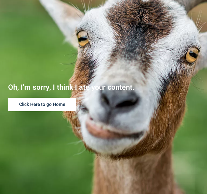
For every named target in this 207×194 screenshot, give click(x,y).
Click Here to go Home (42, 104)
